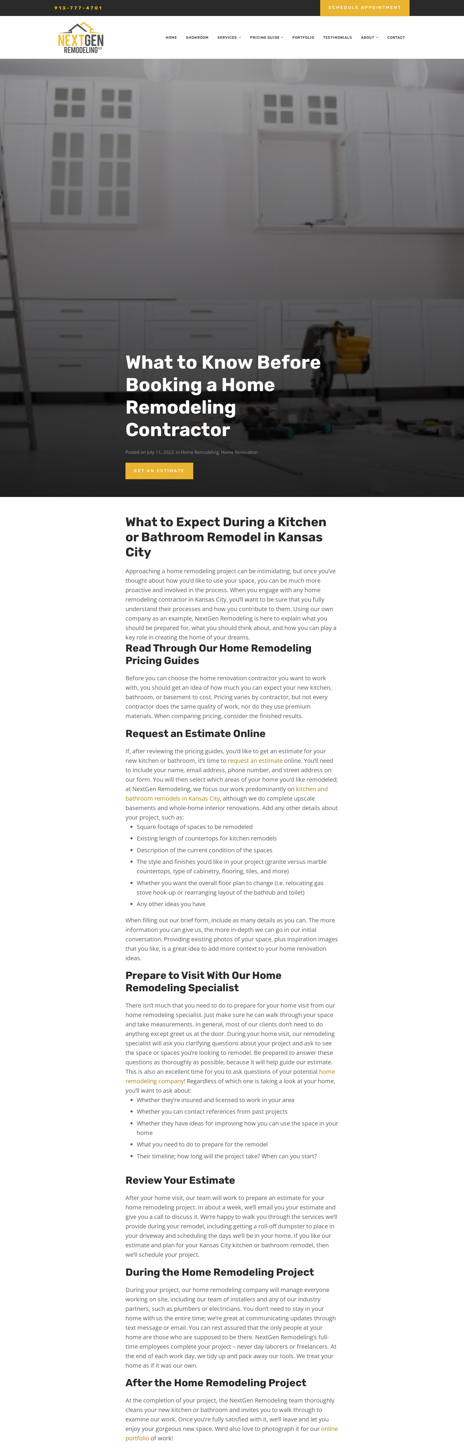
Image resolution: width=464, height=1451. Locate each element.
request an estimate (255, 761)
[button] (239, 37)
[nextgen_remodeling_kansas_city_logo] (80, 37)
